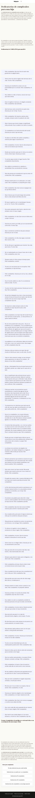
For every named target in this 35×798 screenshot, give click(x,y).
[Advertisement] (18, 30)
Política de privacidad (18, 793)
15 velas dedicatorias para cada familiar (17, 768)
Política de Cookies (9, 793)
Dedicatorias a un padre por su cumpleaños (17, 772)
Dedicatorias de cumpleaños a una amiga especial (17, 784)
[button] (21, 1)
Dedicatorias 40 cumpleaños (17, 780)
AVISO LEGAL (27, 793)
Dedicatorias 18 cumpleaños (17, 776)
